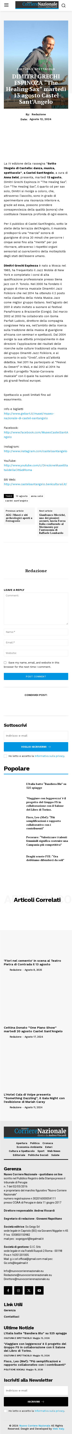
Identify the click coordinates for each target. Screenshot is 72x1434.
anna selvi (37, 496)
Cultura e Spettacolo (36, 69)
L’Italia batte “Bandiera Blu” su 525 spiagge (35, 1333)
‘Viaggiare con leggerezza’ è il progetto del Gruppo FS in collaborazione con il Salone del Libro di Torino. (46, 803)
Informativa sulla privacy (49, 756)
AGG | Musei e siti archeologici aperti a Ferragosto (19, 518)
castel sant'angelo (16, 500)
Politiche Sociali (14, 1369)
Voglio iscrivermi (36, 747)
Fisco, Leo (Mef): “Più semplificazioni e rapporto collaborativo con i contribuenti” (43, 822)
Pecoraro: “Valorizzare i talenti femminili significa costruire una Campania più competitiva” (47, 840)
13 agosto (22, 496)
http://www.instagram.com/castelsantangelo (35, 451)
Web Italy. (59, 1428)
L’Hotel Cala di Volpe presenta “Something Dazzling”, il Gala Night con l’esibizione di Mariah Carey (34, 1098)
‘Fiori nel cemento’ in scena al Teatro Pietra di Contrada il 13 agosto (32, 962)
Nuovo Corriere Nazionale (34, 1425)
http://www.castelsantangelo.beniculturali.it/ (35, 484)
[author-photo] (6, 970)
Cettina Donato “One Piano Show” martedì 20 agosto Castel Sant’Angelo (33, 1029)
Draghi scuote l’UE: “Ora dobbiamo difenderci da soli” (45, 858)
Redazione (39, 114)
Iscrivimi (36, 1402)
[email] (36, 735)
